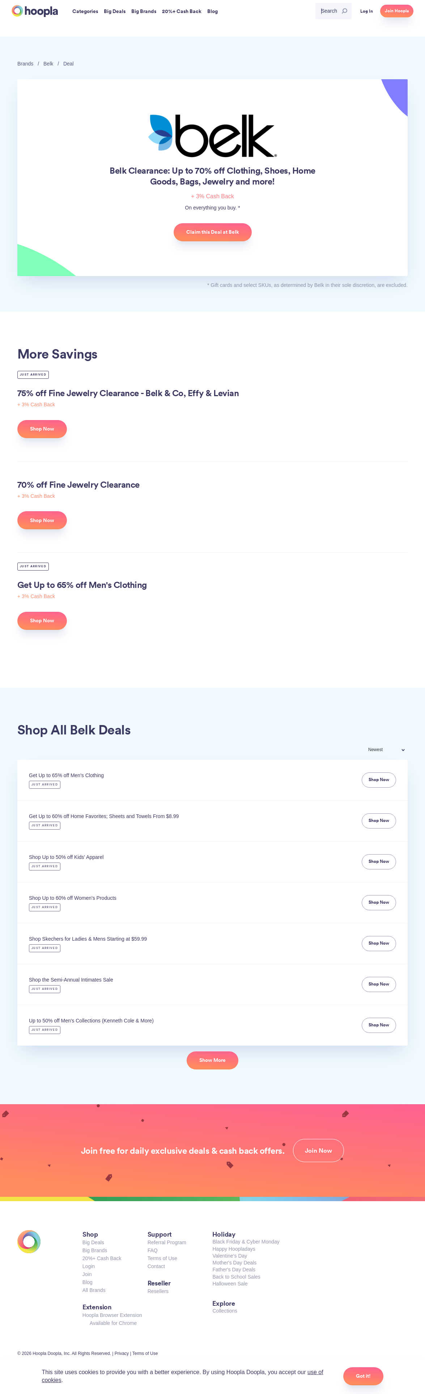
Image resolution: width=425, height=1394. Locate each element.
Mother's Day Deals (234, 1263)
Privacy (122, 1353)
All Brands (94, 1290)
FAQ (153, 1250)
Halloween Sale (229, 1284)
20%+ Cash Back (102, 1258)
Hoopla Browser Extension (112, 1315)
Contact (156, 1266)
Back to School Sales (236, 1277)
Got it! (363, 1376)
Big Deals (93, 1242)
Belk (48, 64)
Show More (212, 1060)
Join (87, 1274)
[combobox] (391, 750)
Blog (87, 1282)
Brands (25, 64)
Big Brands (94, 1250)
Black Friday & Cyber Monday (245, 1242)
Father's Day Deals (233, 1269)
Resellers (158, 1291)
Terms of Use (162, 1258)
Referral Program (167, 1242)
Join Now (318, 1150)
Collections (224, 1311)
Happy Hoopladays (233, 1249)
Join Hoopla (397, 11)
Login (88, 1266)
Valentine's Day (229, 1256)
